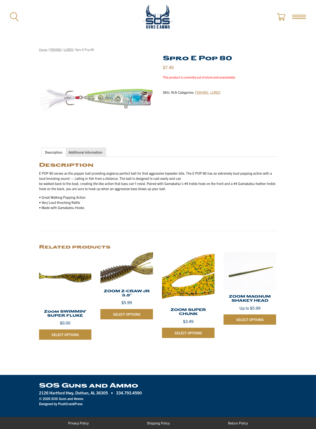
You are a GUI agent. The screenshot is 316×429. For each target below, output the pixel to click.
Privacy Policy (78, 423)
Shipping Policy (158, 423)
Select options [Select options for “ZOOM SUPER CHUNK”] (188, 333)
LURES (68, 49)
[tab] (53, 152)
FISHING (56, 49)
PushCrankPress (70, 404)
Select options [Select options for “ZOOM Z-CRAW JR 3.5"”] (127, 314)
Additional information (85, 152)
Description (53, 152)
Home (43, 49)
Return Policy (238, 423)
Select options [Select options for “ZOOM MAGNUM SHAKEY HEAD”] (250, 319)
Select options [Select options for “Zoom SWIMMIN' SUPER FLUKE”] (65, 334)
